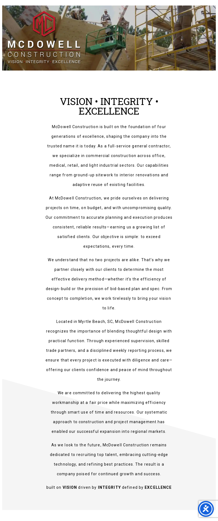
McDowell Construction (49, 39)
